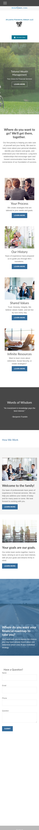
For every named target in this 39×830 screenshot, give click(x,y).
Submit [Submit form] (7, 729)
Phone (4, 698)
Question (5, 711)
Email (4, 685)
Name (4, 673)
